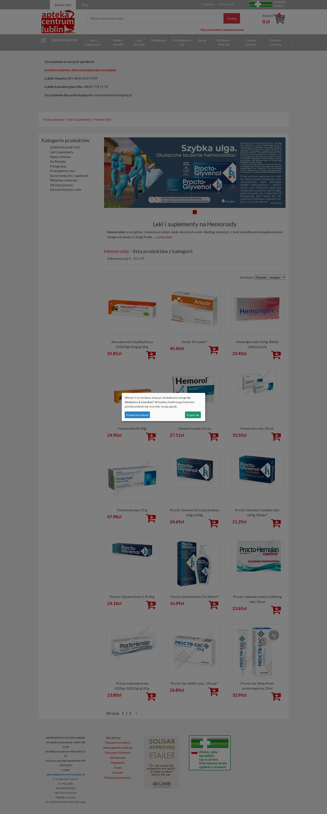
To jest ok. (193, 415)
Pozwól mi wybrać (137, 415)
